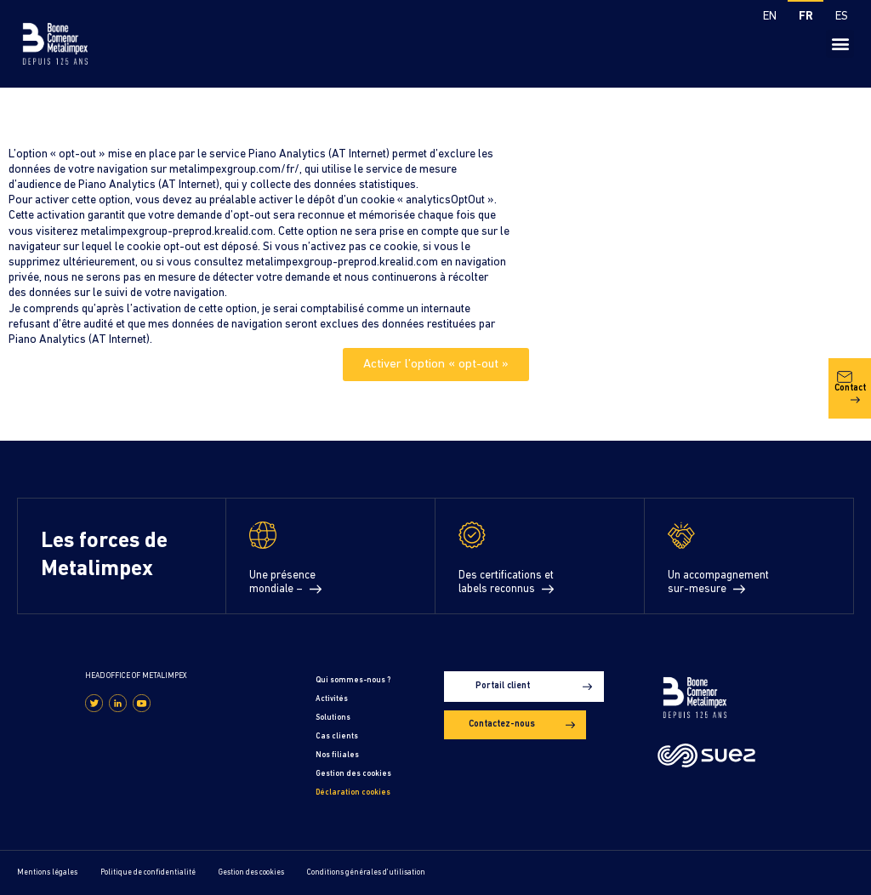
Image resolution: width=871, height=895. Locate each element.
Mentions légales (47, 872)
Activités (332, 699)
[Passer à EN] (770, 18)
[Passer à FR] (805, 18)
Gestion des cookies (353, 774)
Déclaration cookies (353, 792)
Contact (850, 387)
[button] (840, 44)
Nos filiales (337, 755)
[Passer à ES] (841, 18)
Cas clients (337, 736)
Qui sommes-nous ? (353, 680)
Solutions (333, 717)
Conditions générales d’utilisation (366, 872)
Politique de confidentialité (148, 872)
